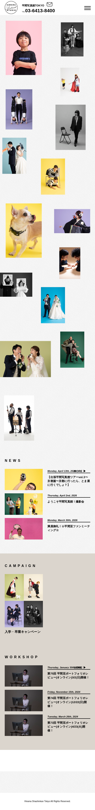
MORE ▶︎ (80, 471)
